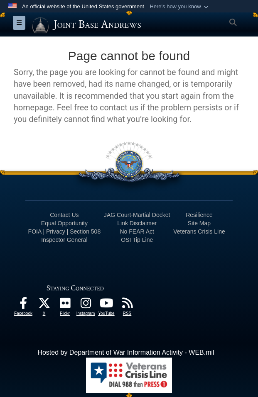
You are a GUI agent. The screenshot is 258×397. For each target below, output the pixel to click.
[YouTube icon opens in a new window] (106, 305)
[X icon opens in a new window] (44, 305)
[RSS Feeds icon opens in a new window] (127, 305)
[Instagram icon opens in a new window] (85, 305)
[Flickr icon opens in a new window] (64, 305)
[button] (180, 6)
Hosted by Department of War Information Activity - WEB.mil (125, 352)
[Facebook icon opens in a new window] (23, 305)
